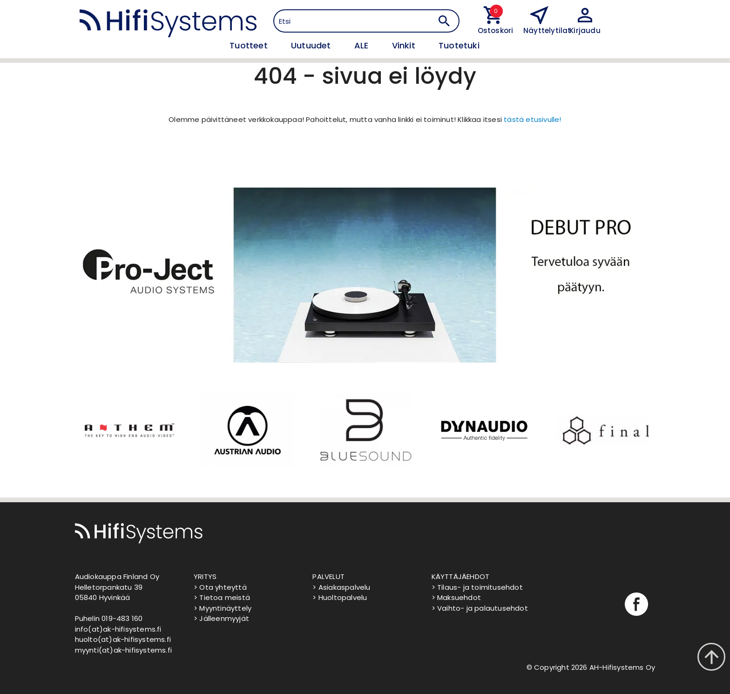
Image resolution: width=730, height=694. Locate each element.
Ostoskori (493, 30)
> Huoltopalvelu (339, 597)
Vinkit (405, 45)
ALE (362, 45)
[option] (128, 430)
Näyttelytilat (547, 30)
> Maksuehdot (456, 597)
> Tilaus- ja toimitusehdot (477, 587)
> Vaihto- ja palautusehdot (480, 608)
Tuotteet (250, 45)
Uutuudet (312, 45)
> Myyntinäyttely (222, 608)
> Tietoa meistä (222, 597)
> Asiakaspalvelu (341, 587)
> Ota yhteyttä (220, 587)
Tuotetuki (459, 45)
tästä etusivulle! (532, 119)
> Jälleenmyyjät (221, 618)
